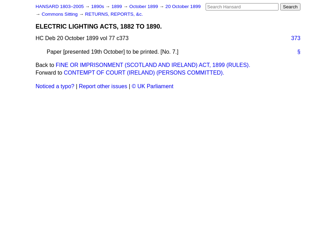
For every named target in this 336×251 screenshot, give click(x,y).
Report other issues (103, 86)
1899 (117, 6)
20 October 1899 (183, 6)
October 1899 (144, 6)
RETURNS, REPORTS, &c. (114, 14)
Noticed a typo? (55, 86)
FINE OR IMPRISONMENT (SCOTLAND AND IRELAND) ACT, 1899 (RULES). (153, 65)
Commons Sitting (60, 14)
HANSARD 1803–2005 (60, 6)
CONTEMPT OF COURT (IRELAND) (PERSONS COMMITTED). (144, 73)
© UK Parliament (152, 86)
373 (295, 38)
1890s (98, 6)
